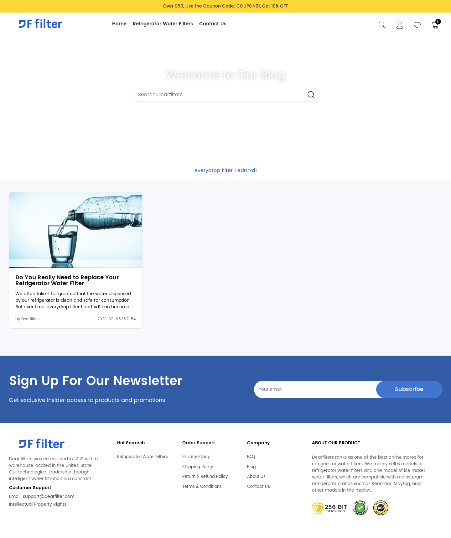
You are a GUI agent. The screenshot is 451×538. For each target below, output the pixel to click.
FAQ (251, 439)
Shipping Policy (197, 449)
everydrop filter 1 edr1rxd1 (225, 170)
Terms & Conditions (202, 469)
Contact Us (215, 24)
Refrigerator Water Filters (166, 24)
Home (122, 24)
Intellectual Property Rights (37, 486)
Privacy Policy (196, 439)
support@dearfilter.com (49, 479)
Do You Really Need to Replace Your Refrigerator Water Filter (59, 263)
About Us (256, 459)
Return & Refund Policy (205, 459)
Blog (251, 449)
